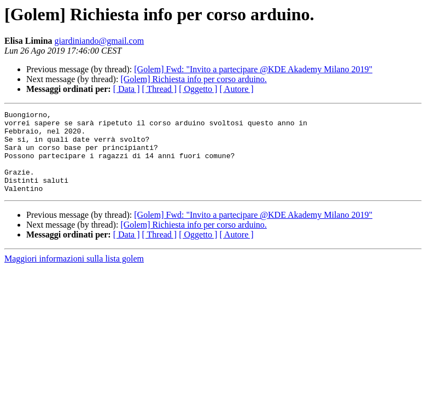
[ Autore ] (236, 89)
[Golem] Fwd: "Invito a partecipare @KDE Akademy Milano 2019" (253, 69)
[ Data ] (126, 89)
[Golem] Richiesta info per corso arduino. (193, 79)
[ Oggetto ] (198, 89)
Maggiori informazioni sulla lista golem (74, 275)
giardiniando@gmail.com (99, 40)
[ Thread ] (159, 89)
